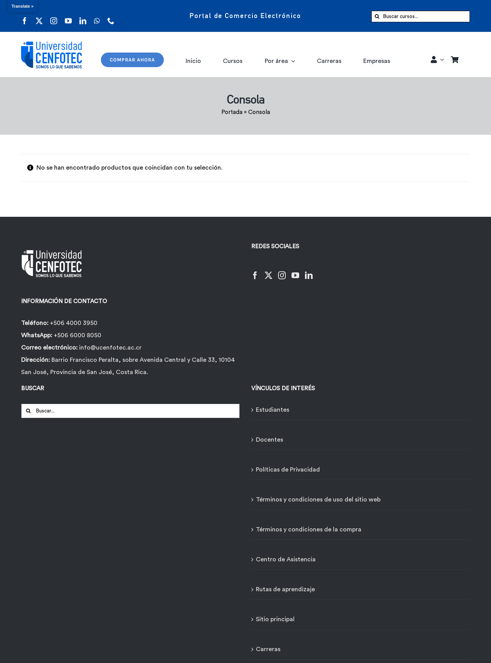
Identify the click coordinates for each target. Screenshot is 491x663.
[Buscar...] (130, 411)
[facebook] (24, 16)
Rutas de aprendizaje (285, 589)
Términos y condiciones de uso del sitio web (318, 499)
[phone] (110, 16)
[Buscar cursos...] (420, 16)
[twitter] (39, 16)
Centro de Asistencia (286, 559)
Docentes (269, 440)
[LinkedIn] (309, 270)
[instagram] (53, 16)
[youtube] (68, 16)
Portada (231, 112)
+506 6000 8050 (76, 335)
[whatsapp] (97, 16)
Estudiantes (272, 410)
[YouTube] (295, 270)
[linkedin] (82, 16)
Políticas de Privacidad (288, 470)
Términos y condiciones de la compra (308, 529)
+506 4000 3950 (73, 323)
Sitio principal (275, 619)
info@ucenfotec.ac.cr (110, 348)
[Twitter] (268, 270)
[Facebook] (255, 270)
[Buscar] (377, 16)
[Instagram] (282, 270)
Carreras (268, 649)
